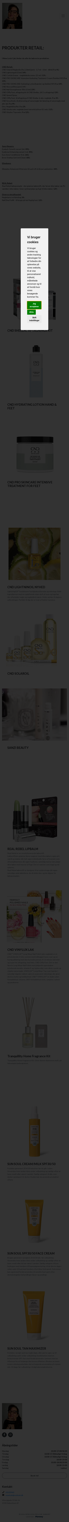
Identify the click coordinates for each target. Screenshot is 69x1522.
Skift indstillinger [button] (34, 319)
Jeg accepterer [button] (34, 305)
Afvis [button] (31, 312)
